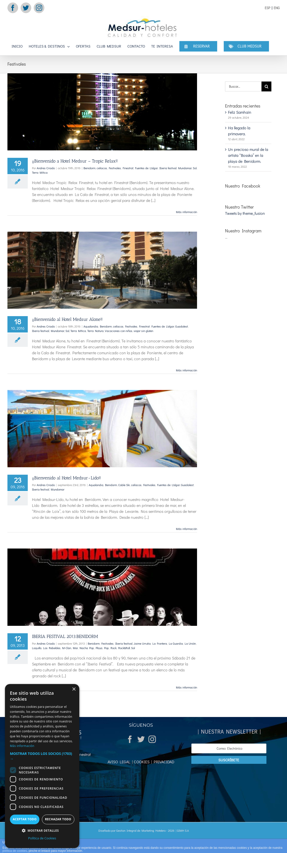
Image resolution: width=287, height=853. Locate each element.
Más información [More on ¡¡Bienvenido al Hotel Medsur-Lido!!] (186, 529)
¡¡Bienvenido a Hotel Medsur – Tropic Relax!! (75, 161)
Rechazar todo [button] (58, 819)
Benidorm (89, 168)
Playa (99, 648)
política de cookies (14, 851)
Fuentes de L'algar (146, 168)
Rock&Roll (124, 648)
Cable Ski (124, 485)
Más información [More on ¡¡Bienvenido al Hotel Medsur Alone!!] (186, 370)
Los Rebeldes (51, 648)
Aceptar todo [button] (24, 819)
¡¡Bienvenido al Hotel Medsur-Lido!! (66, 478)
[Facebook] (130, 739)
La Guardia (176, 643)
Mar (75, 648)
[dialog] (42, 766)
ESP (267, 7)
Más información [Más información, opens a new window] (22, 746)
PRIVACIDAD (163, 761)
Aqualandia (91, 326)
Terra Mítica (40, 172)
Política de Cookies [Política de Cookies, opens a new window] (42, 838)
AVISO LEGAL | (120, 761)
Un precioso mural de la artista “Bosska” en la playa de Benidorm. (248, 155)
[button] (42, 756)
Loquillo (36, 648)
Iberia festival (167, 168)
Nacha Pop (87, 648)
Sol (195, 168)
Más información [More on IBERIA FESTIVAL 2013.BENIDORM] (186, 687)
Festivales (115, 168)
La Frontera (159, 643)
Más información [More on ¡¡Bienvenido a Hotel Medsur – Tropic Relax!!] (186, 212)
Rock (113, 648)
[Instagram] (152, 739)
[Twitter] (141, 739)
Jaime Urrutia (142, 643)
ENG (277, 7)
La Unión (190, 643)
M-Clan (66, 648)
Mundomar (185, 168)
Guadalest (181, 326)
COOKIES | (142, 761)
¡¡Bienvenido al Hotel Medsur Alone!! (67, 319)
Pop (106, 648)
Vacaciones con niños (118, 331)
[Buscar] (266, 86)
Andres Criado (46, 168)
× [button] (74, 689)
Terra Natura (95, 331)
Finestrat (128, 168)
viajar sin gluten (143, 331)
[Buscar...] (243, 86)
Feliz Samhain (239, 112)
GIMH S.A (183, 830)
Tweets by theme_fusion (245, 213)
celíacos (102, 168)
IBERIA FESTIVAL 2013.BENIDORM (65, 636)
